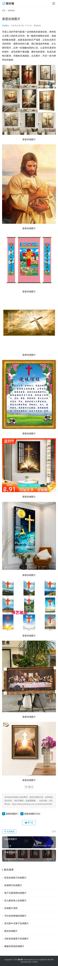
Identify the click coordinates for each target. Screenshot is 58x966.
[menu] (54, 3)
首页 (3, 10)
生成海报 (9, 831)
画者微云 (5, 26)
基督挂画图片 (12, 814)
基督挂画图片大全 (32, 814)
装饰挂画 (37, 26)
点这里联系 (30, 800)
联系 (36, 962)
